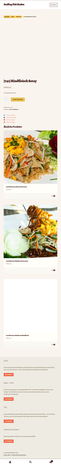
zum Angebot (8, 374)
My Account (10, 462)
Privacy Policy (7, 455)
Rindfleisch (18, 16)
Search (30, 462)
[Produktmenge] (7, 100)
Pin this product (10, 120)
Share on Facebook (11, 117)
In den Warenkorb (18, 99)
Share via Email (10, 122)
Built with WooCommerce (19, 455)
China (12, 16)
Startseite (7, 16)
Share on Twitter (10, 115)
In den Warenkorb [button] (54, 196)
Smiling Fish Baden (14, 4)
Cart (47, 460)
